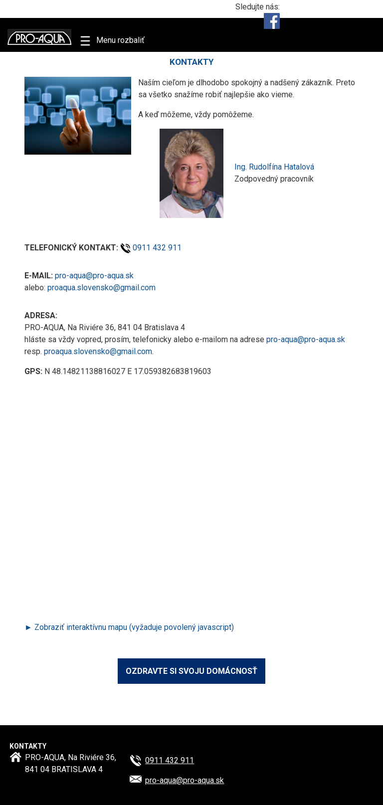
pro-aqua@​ (184, 780)
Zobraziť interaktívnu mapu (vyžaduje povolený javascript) (134, 627)
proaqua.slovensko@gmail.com (101, 287)
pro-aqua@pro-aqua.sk (94, 275)
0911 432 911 (157, 247)
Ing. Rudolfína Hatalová (274, 167)
